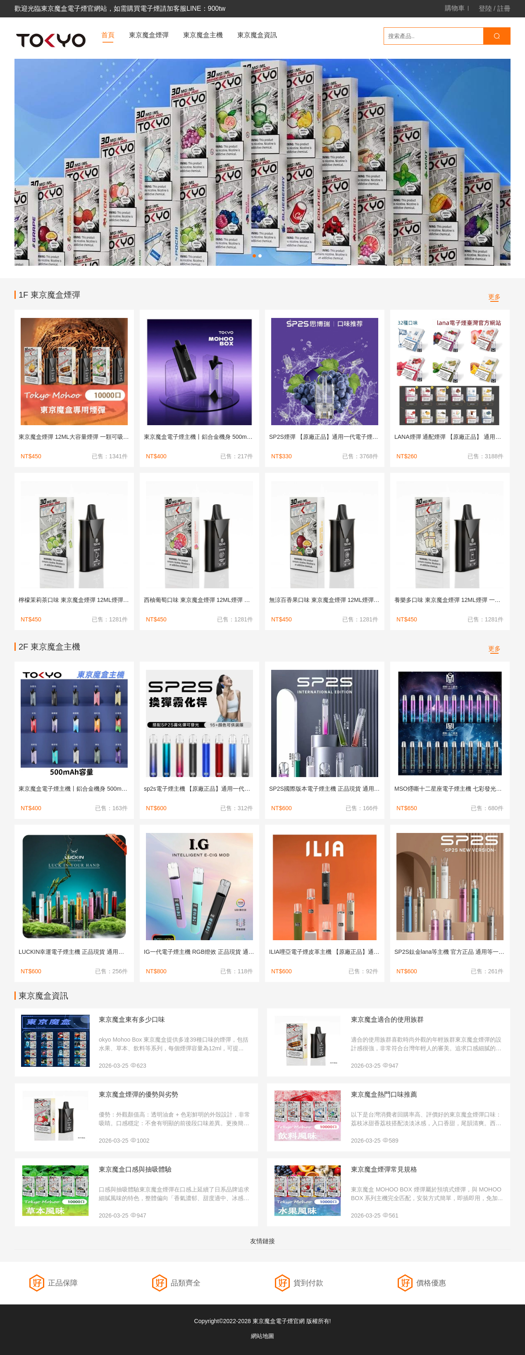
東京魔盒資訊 (257, 35)
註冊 (504, 8)
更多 (494, 296)
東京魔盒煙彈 (149, 35)
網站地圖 (262, 1336)
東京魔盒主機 (203, 35)
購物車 (455, 8)
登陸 (485, 8)
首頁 (108, 35)
